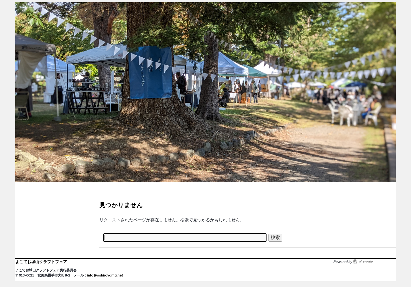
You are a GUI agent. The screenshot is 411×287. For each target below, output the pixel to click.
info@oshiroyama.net (105, 275)
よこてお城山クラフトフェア (41, 261)
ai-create (365, 261)
